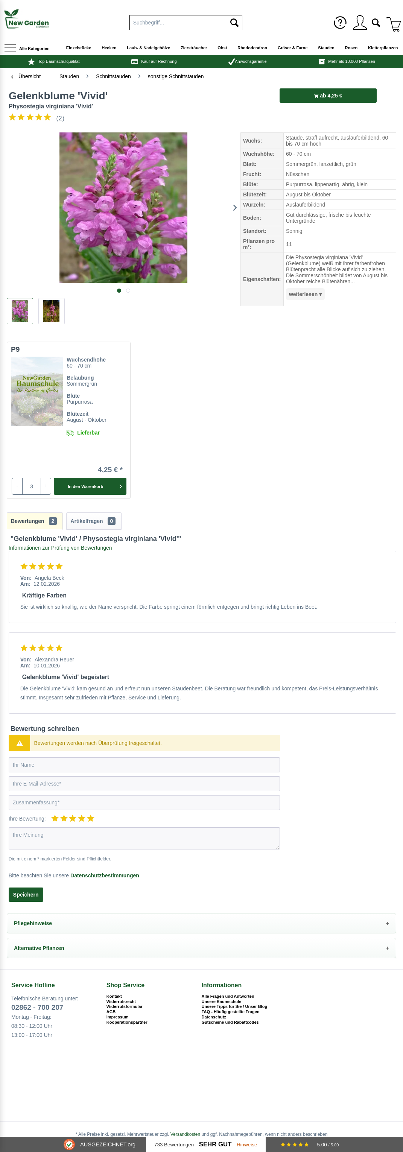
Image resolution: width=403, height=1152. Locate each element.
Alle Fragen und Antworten (228, 996)
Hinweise (247, 1144)
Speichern (26, 895)
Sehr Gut (215, 1144)
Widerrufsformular (124, 1006)
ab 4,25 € (328, 96)
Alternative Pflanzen (39, 948)
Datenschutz (214, 1017)
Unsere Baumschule (222, 1001)
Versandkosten (185, 1134)
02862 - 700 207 (37, 1007)
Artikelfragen (93, 521)
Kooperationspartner (127, 1022)
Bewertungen (34, 521)
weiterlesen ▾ (305, 294)
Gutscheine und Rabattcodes (230, 1022)
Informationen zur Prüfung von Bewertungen (60, 548)
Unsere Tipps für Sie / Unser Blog (235, 1006)
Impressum (117, 1017)
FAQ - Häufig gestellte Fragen (231, 1011)
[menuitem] (340, 22)
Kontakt (114, 996)
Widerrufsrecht (121, 1001)
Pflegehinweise (33, 923)
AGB (111, 1011)
